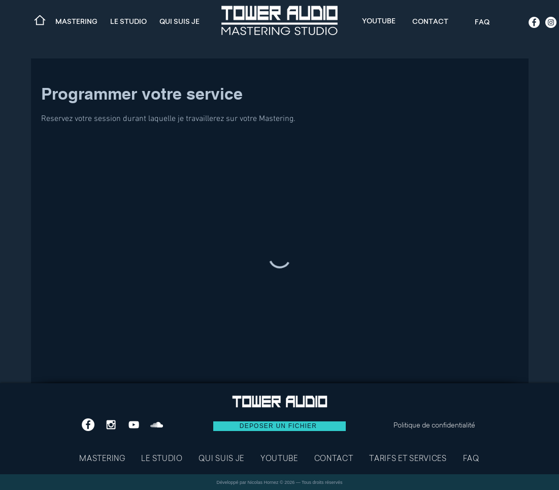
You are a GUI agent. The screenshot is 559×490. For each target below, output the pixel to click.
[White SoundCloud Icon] (156, 424)
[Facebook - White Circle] (534, 22)
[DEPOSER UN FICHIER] (279, 426)
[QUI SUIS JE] (180, 21)
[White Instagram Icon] (111, 424)
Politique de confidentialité (434, 425)
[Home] (40, 20)
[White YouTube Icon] (133, 424)
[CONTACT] (430, 21)
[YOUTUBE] (379, 21)
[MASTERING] (77, 21)
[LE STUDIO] (128, 21)
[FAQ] (482, 22)
